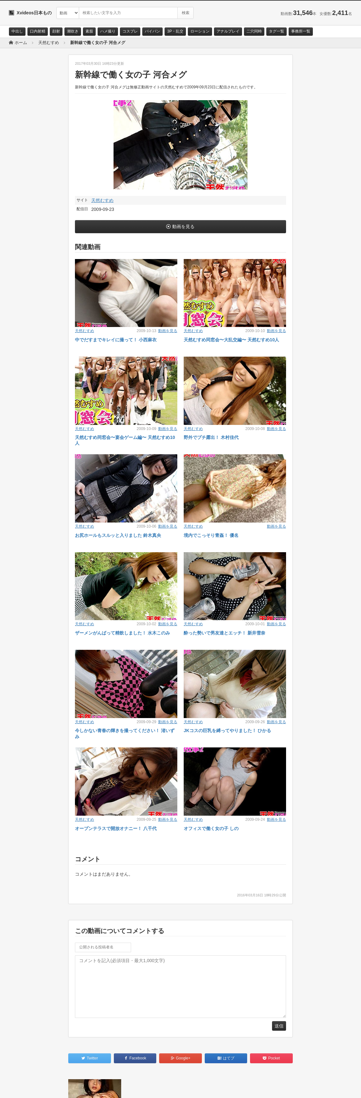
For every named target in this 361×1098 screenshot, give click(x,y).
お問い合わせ (25, 1087)
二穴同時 (254, 31)
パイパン (152, 31)
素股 (89, 31)
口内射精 (37, 31)
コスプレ (130, 31)
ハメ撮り (107, 31)
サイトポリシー (56, 1087)
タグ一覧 (276, 31)
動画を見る (183, 226)
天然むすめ (102, 200)
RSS (81, 1087)
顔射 (56, 31)
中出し (17, 31)
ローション (200, 31)
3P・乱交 (175, 31)
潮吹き (72, 31)
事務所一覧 (300, 31)
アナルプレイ (228, 31)
